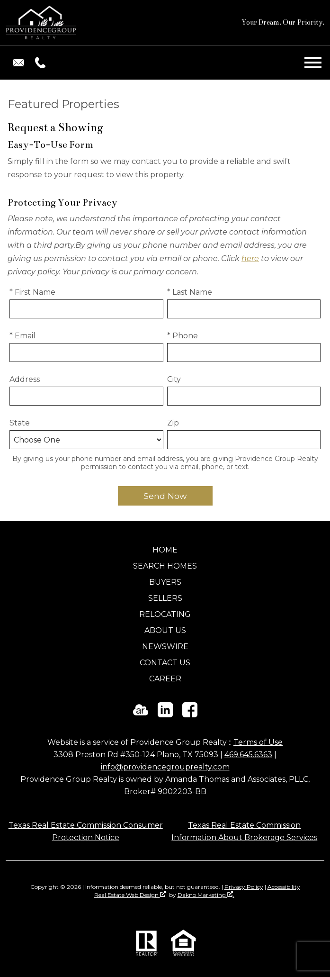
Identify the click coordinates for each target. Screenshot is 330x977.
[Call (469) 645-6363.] (38, 62)
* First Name (32, 292)
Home (165, 549)
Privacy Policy (243, 886)
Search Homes (165, 565)
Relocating (165, 614)
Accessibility (284, 886)
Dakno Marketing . (206, 894)
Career (165, 678)
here (250, 258)
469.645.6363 (248, 754)
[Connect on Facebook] (189, 714)
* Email (22, 335)
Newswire (165, 646)
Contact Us (165, 662)
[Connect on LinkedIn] (165, 714)
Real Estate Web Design (130, 894)
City (174, 379)
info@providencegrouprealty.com (165, 766)
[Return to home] (41, 22)
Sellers (165, 598)
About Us (165, 630)
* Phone (182, 335)
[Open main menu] (313, 62)
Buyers (165, 582)
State (19, 422)
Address (24, 379)
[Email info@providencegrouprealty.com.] (18, 62)
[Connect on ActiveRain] (140, 714)
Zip (173, 422)
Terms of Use (258, 742)
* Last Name (189, 292)
